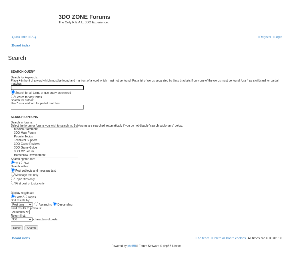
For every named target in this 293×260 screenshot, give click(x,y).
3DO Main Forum (44, 133)
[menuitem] (32, 36)
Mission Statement (44, 129)
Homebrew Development (44, 155)
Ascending (43, 204)
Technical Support (44, 140)
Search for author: (22, 100)
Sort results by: (20, 200)
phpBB (131, 245)
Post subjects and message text (33, 170)
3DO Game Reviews (44, 144)
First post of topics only (28, 183)
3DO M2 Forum (44, 151)
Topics (29, 197)
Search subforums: (23, 159)
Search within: (20, 166)
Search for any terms (26, 97)
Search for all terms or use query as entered (41, 92)
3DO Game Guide (44, 148)
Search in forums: (22, 122)
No (25, 163)
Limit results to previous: (26, 208)
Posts (17, 197)
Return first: (18, 215)
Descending (63, 204)
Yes (15, 163)
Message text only (24, 174)
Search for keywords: (24, 77)
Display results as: (22, 192)
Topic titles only (23, 179)
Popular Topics (44, 137)
